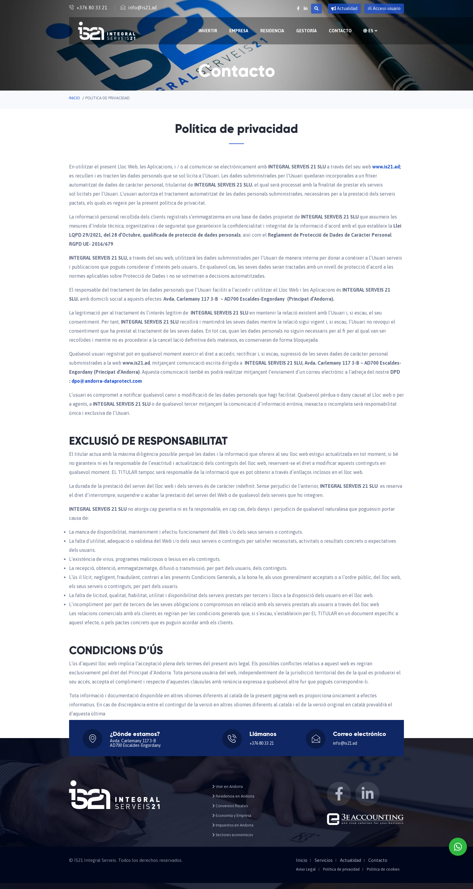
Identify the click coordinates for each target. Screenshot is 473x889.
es (369, 30)
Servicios (324, 860)
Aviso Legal (306, 869)
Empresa (238, 30)
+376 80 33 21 (92, 7)
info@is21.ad (142, 7)
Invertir (207, 30)
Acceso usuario (384, 8)
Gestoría (306, 30)
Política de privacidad (341, 869)
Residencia (272, 30)
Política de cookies (383, 869)
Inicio (74, 98)
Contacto (340, 30)
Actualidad (344, 8)
